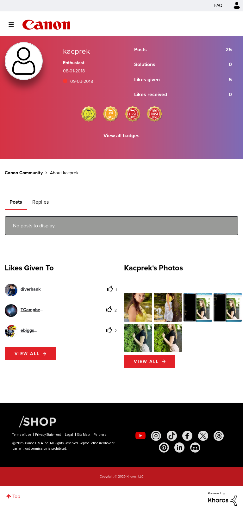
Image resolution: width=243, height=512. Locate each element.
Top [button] (16, 496)
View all (27, 353)
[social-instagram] (156, 436)
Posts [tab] (15, 202)
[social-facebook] (187, 436)
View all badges (121, 135)
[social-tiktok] (172, 436)
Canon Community (46, 24)
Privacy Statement (48, 434)
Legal (69, 434)
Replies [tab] (40, 202)
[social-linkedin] (179, 447)
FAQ (218, 5)
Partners (100, 434)
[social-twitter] (203, 436)
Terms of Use (21, 434)
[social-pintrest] (164, 447)
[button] (138, 307)
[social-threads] (219, 436)
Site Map (83, 434)
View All (146, 361)
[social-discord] (195, 447)
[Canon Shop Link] (34, 421)
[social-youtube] (140, 436)
